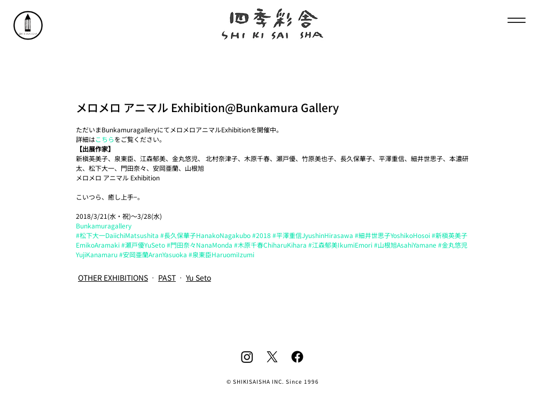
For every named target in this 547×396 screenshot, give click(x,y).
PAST (167, 277)
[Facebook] (297, 357)
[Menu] (516, 20)
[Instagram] (247, 357)
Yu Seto (198, 277)
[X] (272, 357)
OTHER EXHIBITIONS (113, 277)
